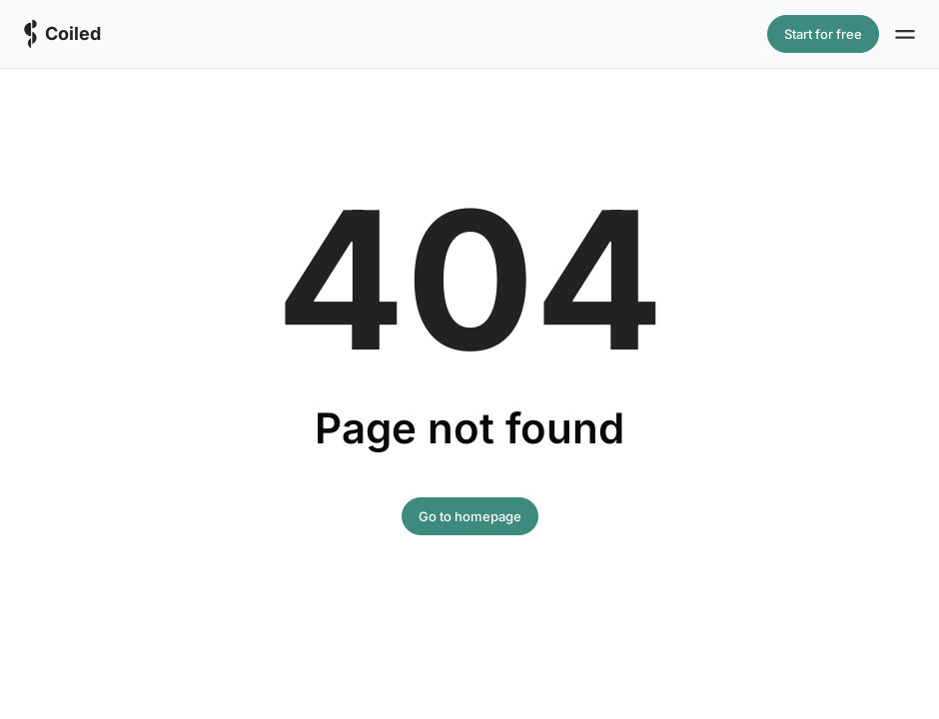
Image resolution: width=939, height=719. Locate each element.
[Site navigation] (905, 34)
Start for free (823, 34)
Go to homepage (470, 516)
